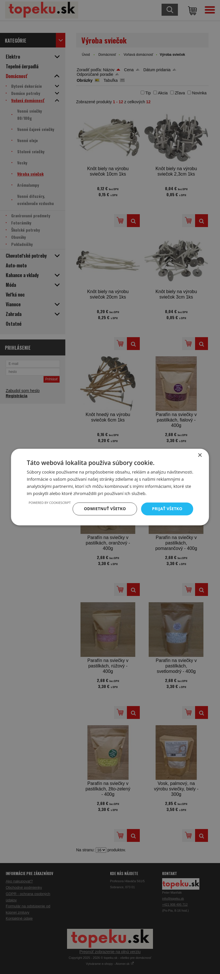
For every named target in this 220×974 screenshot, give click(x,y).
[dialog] (110, 487)
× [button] (200, 455)
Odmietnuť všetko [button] (104, 508)
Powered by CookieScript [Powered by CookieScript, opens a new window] (49, 502)
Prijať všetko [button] (167, 508)
